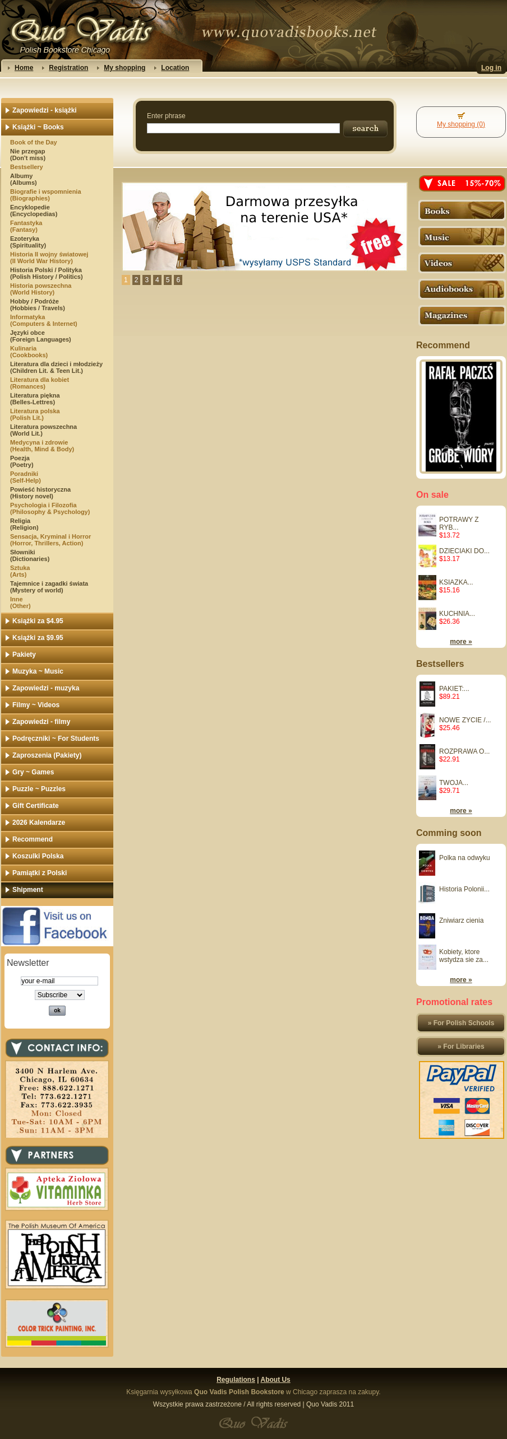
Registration (68, 68)
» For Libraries (460, 1046)
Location (175, 68)
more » (461, 642)
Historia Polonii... (464, 889)
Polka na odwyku (464, 858)
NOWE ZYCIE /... (465, 720)
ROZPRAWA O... (464, 751)
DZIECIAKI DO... (464, 551)
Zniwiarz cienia (461, 920)
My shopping (124, 68)
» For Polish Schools (461, 1023)
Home (24, 68)
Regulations (235, 1380)
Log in (491, 68)
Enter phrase (166, 116)
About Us (275, 1380)
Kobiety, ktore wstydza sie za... (463, 956)
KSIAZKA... (456, 582)
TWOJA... (453, 783)
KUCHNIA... (457, 614)
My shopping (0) (461, 124)
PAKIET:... (454, 689)
